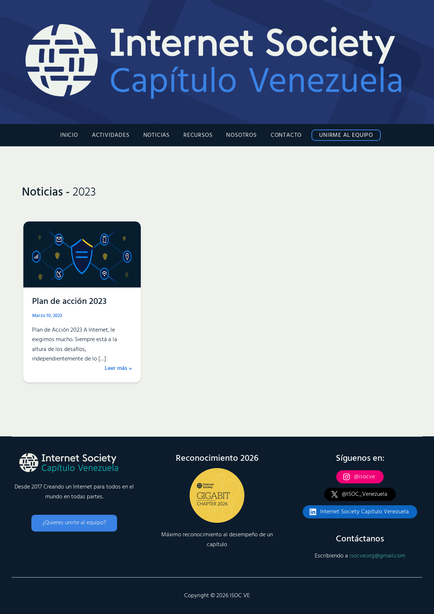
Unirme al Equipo (340, 135)
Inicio (76, 135)
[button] (74, 523)
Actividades (115, 135)
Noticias (159, 135)
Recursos (197, 135)
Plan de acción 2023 (69, 302)
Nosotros (239, 135)
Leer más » (118, 368)
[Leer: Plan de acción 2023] (82, 254)
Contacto (281, 135)
